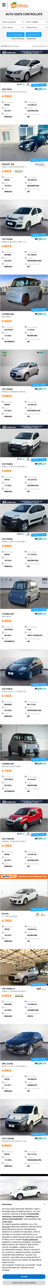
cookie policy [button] (7, 1222)
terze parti (6, 1227)
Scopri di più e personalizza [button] (24, 1283)
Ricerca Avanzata (18, 38)
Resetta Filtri (33, 34)
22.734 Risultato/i (16, 34)
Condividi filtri (31, 38)
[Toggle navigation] (4, 5)
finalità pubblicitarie (30, 1239)
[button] (2, 68)
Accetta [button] (24, 1276)
